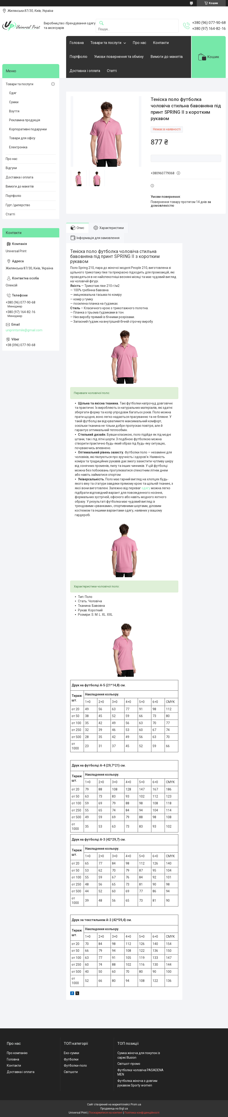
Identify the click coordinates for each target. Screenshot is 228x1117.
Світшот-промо (128, 1064)
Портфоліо (78, 56)
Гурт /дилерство (18, 205)
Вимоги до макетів (166, 56)
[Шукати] (101, 23)
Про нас (139, 43)
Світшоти (71, 1072)
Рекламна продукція (24, 120)
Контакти (161, 43)
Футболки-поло (75, 1065)
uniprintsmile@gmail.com (24, 330)
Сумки (13, 102)
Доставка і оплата (85, 71)
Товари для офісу (22, 138)
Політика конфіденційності (141, 1112)
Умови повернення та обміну (119, 56)
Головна (77, 43)
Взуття (14, 111)
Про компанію (17, 1053)
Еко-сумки (71, 1053)
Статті (112, 71)
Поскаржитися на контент (105, 1112)
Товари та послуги (106, 43)
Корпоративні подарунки (28, 129)
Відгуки (11, 168)
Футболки (71, 1059)
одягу (146, 488)
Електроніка (18, 147)
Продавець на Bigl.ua (114, 1108)
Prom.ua (136, 1104)
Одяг (13, 93)
